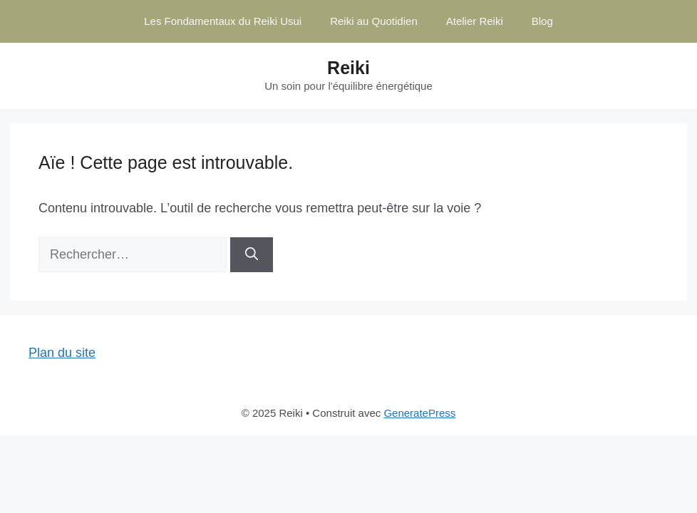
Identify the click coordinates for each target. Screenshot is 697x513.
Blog (542, 21)
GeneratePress (419, 413)
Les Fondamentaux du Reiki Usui (222, 21)
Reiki (348, 68)
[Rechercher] (251, 254)
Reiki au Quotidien (374, 21)
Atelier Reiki (474, 21)
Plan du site (62, 353)
